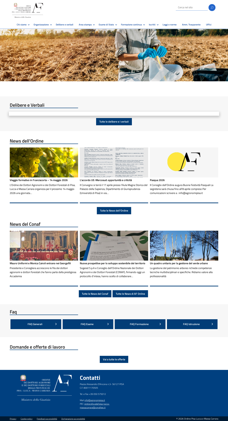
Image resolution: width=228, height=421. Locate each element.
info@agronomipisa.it (94, 400)
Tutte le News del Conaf (95, 294)
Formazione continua (131, 24)
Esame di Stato (106, 24)
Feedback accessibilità (47, 418)
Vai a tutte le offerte (114, 359)
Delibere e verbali (64, 24)
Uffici (208, 24)
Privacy (13, 418)
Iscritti (152, 24)
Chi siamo (21, 24)
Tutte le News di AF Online (130, 294)
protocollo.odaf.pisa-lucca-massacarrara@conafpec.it (95, 405)
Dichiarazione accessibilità (73, 418)
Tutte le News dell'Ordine (114, 211)
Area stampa (85, 24)
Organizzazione (41, 24)
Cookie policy (26, 418)
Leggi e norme (170, 24)
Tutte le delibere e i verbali (114, 122)
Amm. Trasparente (191, 24)
